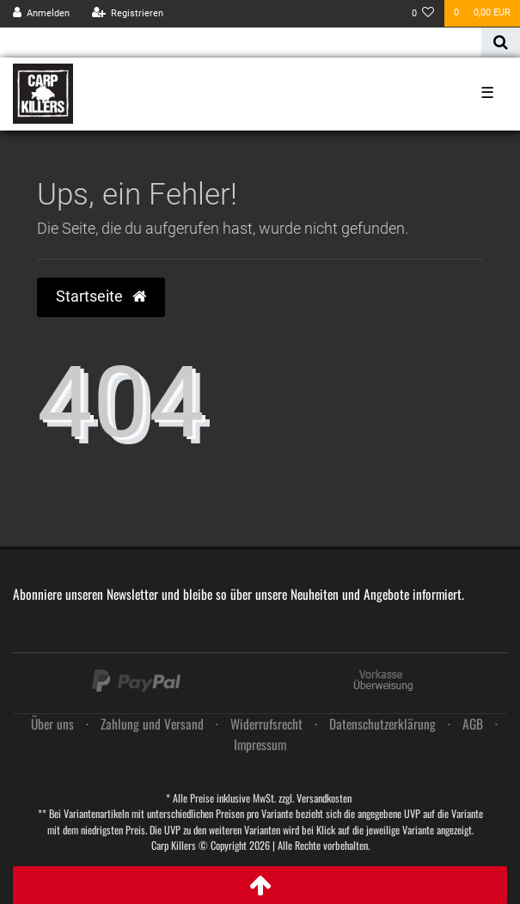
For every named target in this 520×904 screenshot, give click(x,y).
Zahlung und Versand (152, 723)
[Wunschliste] (423, 13)
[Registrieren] (127, 13)
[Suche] (500, 42)
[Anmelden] (41, 13)
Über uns (52, 723)
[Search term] (240, 42)
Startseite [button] (101, 296)
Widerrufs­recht (266, 723)
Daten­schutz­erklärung (382, 723)
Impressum (260, 744)
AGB (472, 723)
